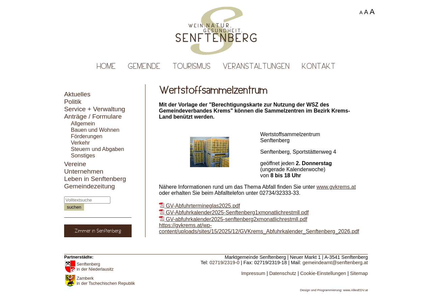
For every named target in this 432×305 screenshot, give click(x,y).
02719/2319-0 (225, 262)
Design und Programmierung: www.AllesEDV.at (334, 290)
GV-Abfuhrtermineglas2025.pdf (199, 206)
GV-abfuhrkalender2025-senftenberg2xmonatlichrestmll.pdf (233, 219)
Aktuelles (77, 94)
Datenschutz (282, 273)
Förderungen (86, 136)
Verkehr (80, 143)
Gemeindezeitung (89, 186)
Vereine (75, 163)
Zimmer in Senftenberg (98, 231)
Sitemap (359, 273)
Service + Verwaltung (94, 109)
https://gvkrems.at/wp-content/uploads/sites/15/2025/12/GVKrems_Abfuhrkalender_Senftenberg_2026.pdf (259, 228)
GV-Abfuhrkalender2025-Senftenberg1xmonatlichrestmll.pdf (234, 212)
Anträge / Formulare (93, 116)
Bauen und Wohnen (95, 130)
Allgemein (83, 123)
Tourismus (191, 66)
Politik (72, 101)
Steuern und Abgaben (97, 149)
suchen (74, 207)
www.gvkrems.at (336, 187)
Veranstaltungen (256, 66)
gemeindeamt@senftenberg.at (335, 262)
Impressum (253, 273)
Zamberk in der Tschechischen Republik (106, 281)
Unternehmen (83, 171)
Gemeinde (144, 66)
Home (106, 66)
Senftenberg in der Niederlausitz (95, 267)
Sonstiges (83, 155)
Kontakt (318, 66)
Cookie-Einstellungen (323, 273)
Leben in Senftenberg (95, 178)
